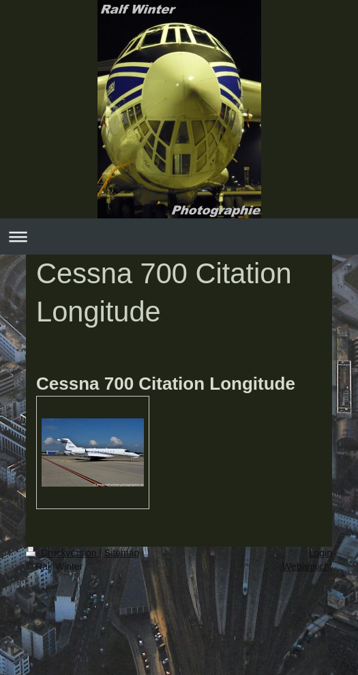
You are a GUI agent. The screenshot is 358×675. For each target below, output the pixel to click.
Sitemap (121, 552)
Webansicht (307, 566)
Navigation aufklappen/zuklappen (179, 236)
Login (320, 552)
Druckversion (62, 552)
